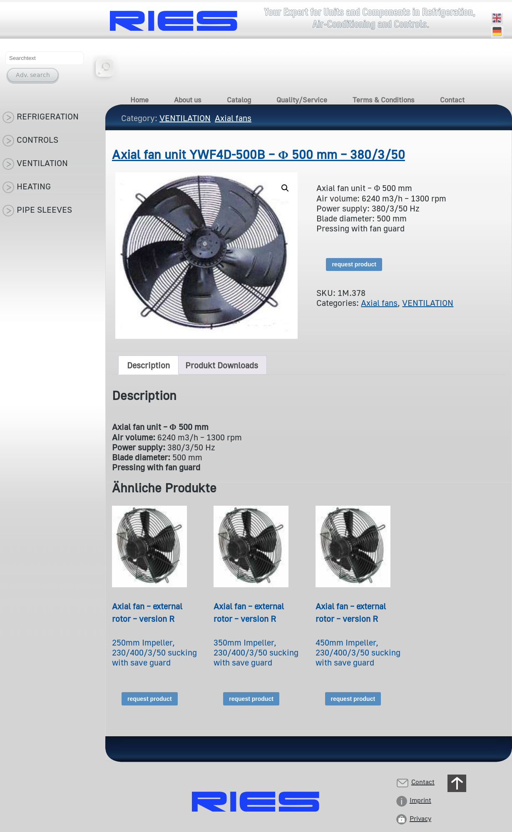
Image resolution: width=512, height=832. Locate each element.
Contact (452, 99)
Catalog (239, 99)
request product (354, 264)
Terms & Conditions (384, 99)
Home (139, 99)
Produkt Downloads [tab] (221, 365)
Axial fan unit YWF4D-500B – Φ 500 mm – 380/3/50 (258, 154)
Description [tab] (148, 365)
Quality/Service (301, 99)
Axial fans (379, 303)
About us (187, 99)
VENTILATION (427, 303)
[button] (285, 188)
